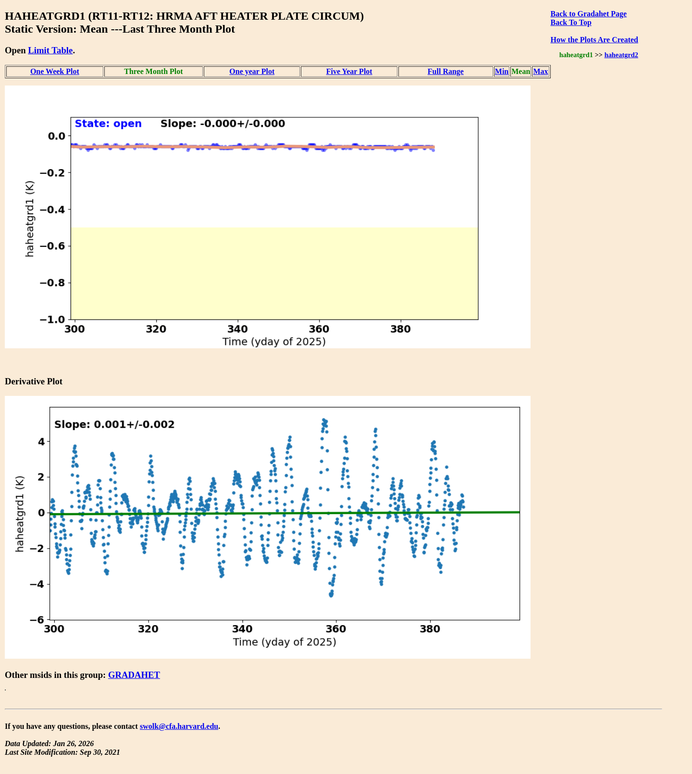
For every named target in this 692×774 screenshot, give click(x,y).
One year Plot (251, 71)
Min (501, 71)
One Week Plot (54, 71)
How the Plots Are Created (594, 40)
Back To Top (571, 22)
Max (540, 71)
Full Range (446, 71)
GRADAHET (134, 675)
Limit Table (50, 50)
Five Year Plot (349, 71)
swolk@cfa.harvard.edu (179, 726)
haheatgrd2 (621, 55)
